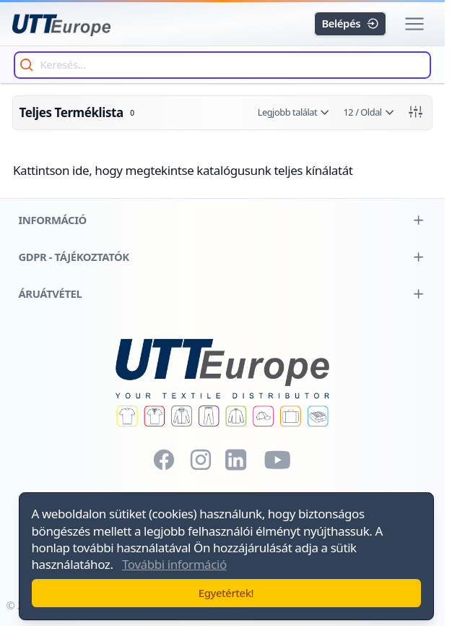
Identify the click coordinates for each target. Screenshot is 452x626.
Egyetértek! (226, 593)
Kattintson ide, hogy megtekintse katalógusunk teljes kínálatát (183, 170)
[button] (414, 24)
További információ (174, 564)
